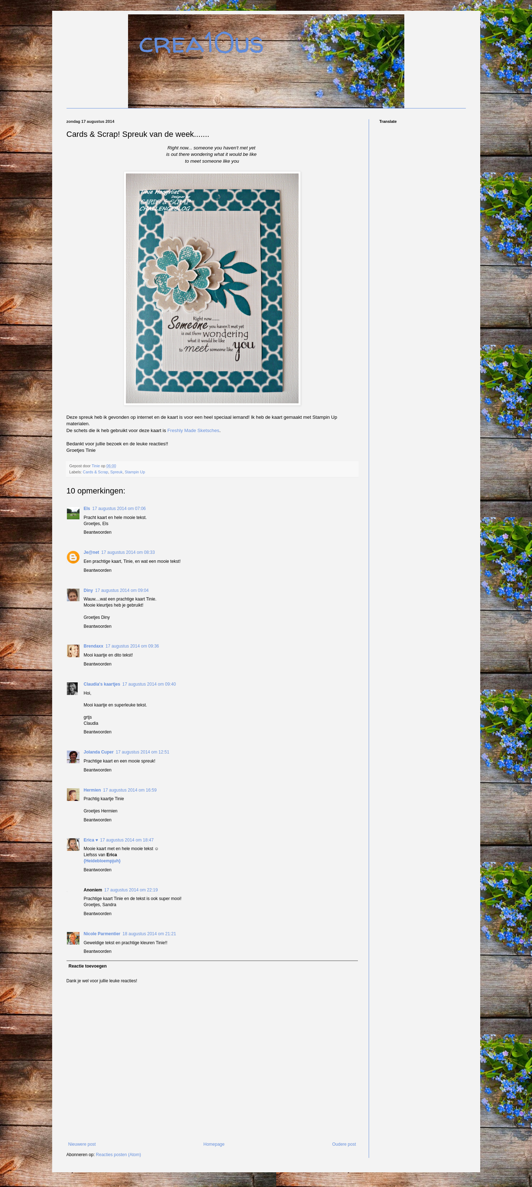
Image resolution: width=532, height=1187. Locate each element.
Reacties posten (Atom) (118, 1154)
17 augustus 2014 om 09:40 (149, 684)
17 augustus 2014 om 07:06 (119, 508)
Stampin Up (135, 472)
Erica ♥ (91, 840)
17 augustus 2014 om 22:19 (131, 889)
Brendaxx (94, 646)
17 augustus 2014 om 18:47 (127, 840)
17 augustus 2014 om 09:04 (122, 590)
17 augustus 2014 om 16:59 (130, 790)
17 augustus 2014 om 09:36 (132, 646)
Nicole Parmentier (102, 933)
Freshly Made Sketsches (193, 430)
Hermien (92, 790)
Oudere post (344, 1144)
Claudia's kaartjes (102, 684)
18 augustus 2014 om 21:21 (149, 933)
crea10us (201, 42)
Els (87, 508)
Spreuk (116, 472)
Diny (88, 590)
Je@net (91, 552)
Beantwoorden (98, 532)
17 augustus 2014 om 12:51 (142, 752)
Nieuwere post (82, 1144)
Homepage (213, 1144)
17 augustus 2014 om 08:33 (128, 552)
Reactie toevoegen (88, 966)
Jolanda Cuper (99, 752)
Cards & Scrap (95, 472)
